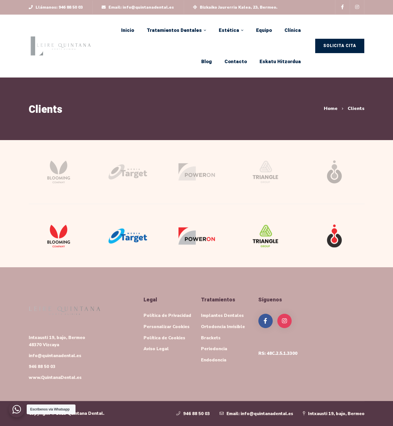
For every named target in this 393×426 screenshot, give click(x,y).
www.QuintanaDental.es (55, 377)
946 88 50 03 (42, 366)
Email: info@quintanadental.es (259, 414)
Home (331, 108)
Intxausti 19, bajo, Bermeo (336, 414)
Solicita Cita (339, 46)
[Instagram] (284, 321)
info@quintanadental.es (55, 356)
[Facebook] (265, 321)
